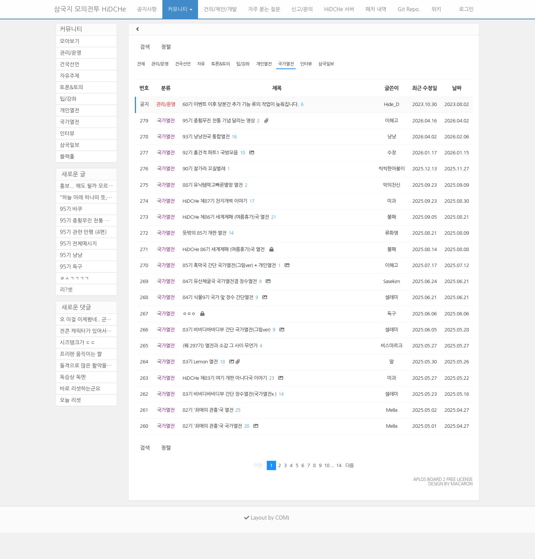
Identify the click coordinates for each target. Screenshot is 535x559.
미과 (385, 209)
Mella (386, 434)
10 (250, 158)
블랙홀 (67, 156)
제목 (274, 88)
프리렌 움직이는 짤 (81, 354)
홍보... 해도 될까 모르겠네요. (88, 186)
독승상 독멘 (73, 377)
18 (228, 382)
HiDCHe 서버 (339, 9)
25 (245, 435)
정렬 (166, 46)
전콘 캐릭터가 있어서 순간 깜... (88, 331)
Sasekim (386, 296)
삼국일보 (341, 64)
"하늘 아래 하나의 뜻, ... (86, 197)
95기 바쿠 (71, 209)
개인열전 (274, 64)
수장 (385, 158)
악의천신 (385, 192)
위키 (436, 9)
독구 (385, 331)
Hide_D (386, 106)
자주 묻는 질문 (264, 9)
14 (237, 244)
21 (283, 227)
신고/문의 (302, 9)
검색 (144, 46)
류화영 (386, 244)
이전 (258, 491)
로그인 (466, 9)
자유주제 (70, 75)
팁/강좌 (251, 64)
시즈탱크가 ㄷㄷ (77, 342)
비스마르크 (386, 365)
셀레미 (386, 313)
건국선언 (186, 64)
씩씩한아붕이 (386, 175)
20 (254, 452)
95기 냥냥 (71, 255)
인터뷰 (320, 64)
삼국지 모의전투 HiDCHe (90, 9)
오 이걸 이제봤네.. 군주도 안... (88, 319)
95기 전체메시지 (78, 243)
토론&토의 (227, 64)
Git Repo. (409, 9)
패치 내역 (376, 9)
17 (260, 210)
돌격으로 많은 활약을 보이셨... (88, 365)
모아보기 (70, 41)
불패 (385, 227)
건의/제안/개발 (220, 9)
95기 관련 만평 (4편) (83, 232)
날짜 (455, 88)
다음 (350, 491)
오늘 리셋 (70, 400)
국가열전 (297, 64)
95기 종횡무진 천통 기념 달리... (88, 220)
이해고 (386, 123)
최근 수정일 (421, 88)
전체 (141, 64)
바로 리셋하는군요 (80, 388)
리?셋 (66, 289)
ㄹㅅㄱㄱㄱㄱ (74, 278)
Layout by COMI (266, 544)
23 (281, 400)
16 (241, 140)
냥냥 (385, 140)
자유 (206, 64)
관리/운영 (162, 64)
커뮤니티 (180, 9)
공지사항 (147, 9)
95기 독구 (71, 266)
